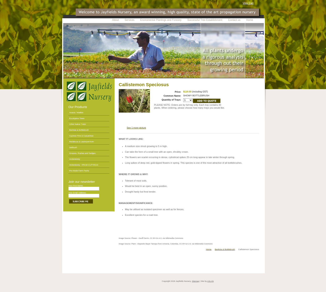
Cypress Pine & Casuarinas (81, 136)
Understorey (74, 159)
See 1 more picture (136, 127)
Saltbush (73, 147)
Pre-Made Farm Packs (79, 170)
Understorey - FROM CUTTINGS (83, 165)
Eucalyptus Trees (76, 118)
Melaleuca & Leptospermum (81, 141)
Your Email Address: (77, 192)
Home (208, 249)
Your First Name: (75, 185)
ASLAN (210, 281)
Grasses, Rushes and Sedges (82, 153)
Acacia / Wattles (76, 112)
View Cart (248, 3)
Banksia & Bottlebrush (79, 130)
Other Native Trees (77, 124)
